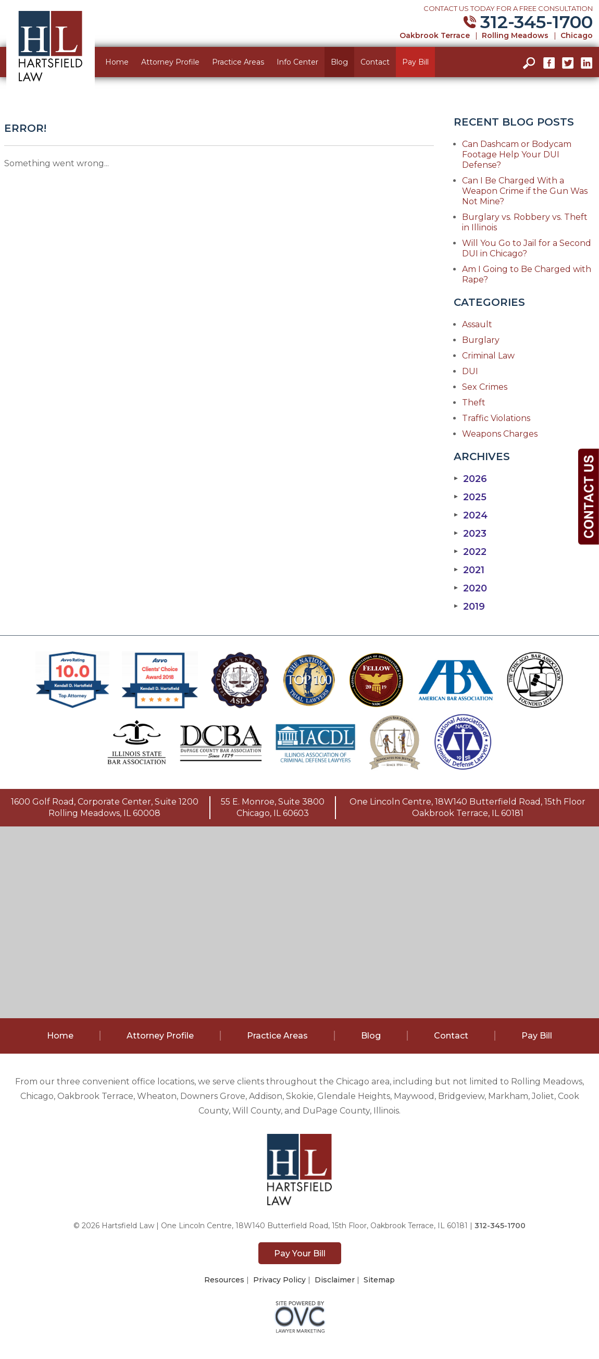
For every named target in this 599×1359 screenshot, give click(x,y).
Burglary (481, 340)
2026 (470, 479)
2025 (470, 497)
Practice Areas (238, 62)
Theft (473, 402)
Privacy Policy (279, 1279)
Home (117, 62)
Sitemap (379, 1279)
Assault (477, 324)
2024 (471, 515)
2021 (469, 570)
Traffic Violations (496, 418)
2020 (470, 588)
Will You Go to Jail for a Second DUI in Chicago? (526, 248)
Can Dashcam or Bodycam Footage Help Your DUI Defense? (516, 154)
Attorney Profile (170, 62)
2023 (470, 533)
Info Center (297, 62)
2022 (470, 552)
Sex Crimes (484, 387)
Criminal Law (488, 356)
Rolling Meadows (515, 35)
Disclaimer (335, 1279)
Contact (375, 62)
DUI (470, 371)
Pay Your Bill (300, 1253)
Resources (224, 1279)
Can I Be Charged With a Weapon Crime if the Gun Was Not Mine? (525, 191)
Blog (339, 62)
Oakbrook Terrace (435, 35)
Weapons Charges (500, 434)
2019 (469, 606)
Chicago (576, 35)
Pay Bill (415, 62)
